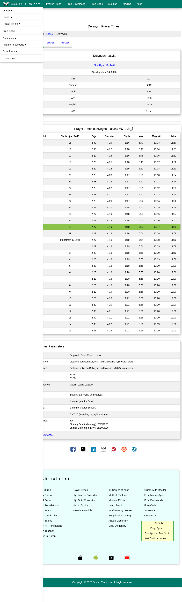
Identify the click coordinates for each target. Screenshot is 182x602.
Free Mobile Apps (159, 500)
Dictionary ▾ (9, 38)
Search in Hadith (95, 520)
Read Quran (61, 489)
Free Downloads (76, 3)
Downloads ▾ (10, 51)
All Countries (52, 34)
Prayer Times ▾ (11, 23)
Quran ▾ (7, 10)
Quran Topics (61, 525)
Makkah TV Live (126, 495)
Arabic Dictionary (126, 530)
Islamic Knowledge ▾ (14, 44)
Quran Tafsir (61, 515)
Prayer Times (53, 3)
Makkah (112, 3)
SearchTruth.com (22, 4)
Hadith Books (93, 515)
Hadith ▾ (7, 17)
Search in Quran (63, 546)
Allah (139, 3)
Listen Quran (61, 495)
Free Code (97, 3)
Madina (127, 3)
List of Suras (61, 500)
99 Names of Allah (127, 489)
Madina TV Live (126, 500)
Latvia (67, 34)
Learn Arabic (124, 505)
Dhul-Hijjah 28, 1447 (113, 65)
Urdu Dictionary (126, 535)
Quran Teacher (62, 541)
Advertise (154, 515)
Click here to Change (59, 435)
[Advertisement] (112, 16)
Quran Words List (64, 520)
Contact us (9, 58)
